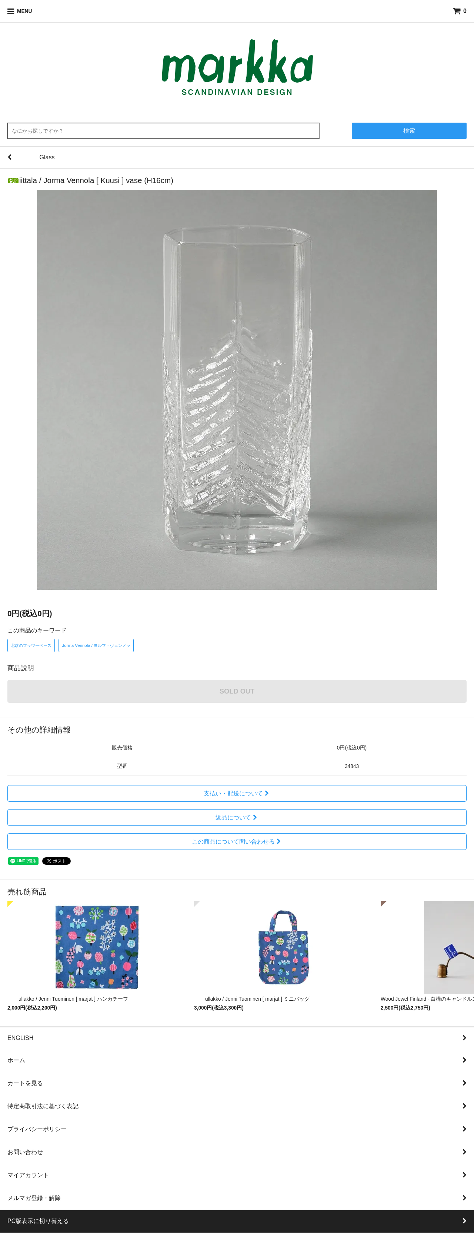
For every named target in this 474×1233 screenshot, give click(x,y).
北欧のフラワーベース (31, 645)
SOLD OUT (237, 691)
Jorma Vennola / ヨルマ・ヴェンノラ (96, 645)
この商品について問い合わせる (237, 841)
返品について (237, 817)
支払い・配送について (237, 793)
